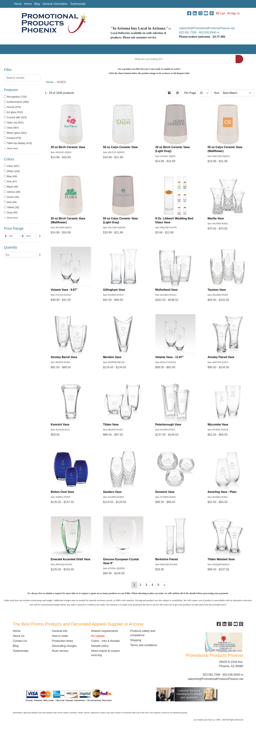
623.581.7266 (187, 32)
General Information (54, 3)
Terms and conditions (143, 645)
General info (59, 630)
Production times (62, 640)
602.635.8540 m (209, 32)
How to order (60, 635)
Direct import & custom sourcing (105, 653)
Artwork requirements (104, 630)
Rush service (60, 650)
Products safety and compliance (142, 633)
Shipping (135, 640)
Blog (37, 3)
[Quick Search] (183, 59)
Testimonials (78, 3)
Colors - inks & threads (105, 640)
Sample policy (100, 645)
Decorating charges (64, 645)
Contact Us (20, 640)
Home (18, 3)
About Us (19, 635)
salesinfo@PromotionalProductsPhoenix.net (206, 28)
